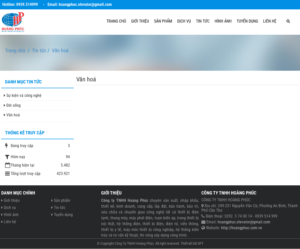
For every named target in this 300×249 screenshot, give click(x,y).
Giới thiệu (140, 21)
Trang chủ (116, 21)
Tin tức (202, 21)
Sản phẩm (163, 21)
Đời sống (12, 105)
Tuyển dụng (247, 21)
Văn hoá (12, 115)
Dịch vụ (184, 21)
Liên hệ (269, 21)
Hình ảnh (223, 21)
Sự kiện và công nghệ (22, 95)
